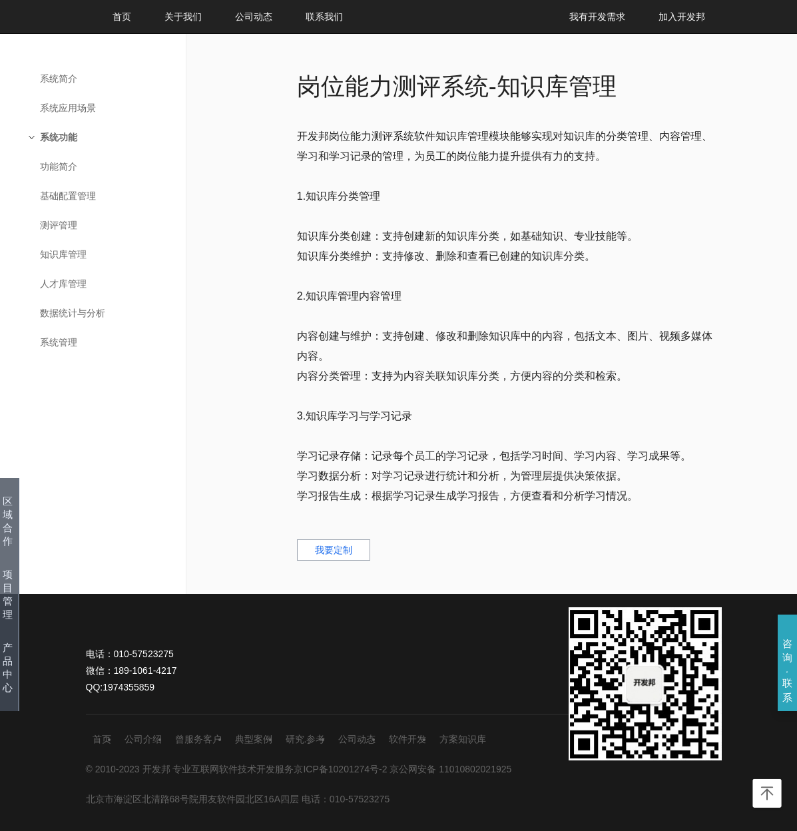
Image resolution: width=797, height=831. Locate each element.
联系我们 (324, 16)
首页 (122, 16)
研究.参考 (306, 739)
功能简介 (58, 166)
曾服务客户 (198, 739)
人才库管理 (63, 283)
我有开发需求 (597, 16)
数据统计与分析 (72, 313)
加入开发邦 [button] (682, 16)
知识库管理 (63, 254)
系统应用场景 (68, 108)
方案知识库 (462, 739)
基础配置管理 (68, 195)
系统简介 (58, 78)
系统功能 (58, 137)
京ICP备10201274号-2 (340, 769)
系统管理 (58, 342)
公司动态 (253, 16)
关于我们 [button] (183, 16)
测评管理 (58, 225)
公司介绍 (143, 739)
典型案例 (253, 739)
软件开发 (407, 739)
